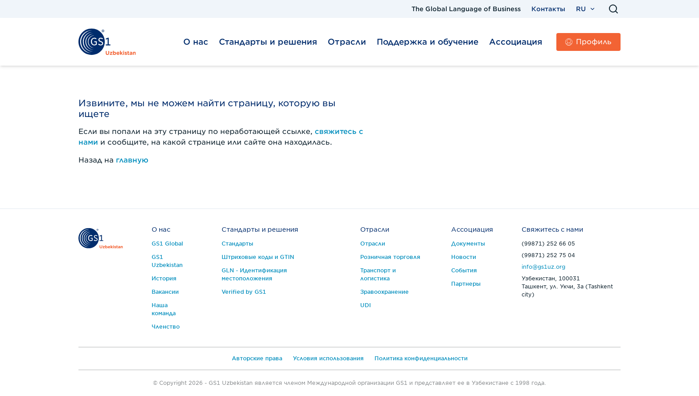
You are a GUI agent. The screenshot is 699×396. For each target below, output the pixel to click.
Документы (468, 243)
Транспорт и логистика (378, 274)
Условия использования (328, 358)
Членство (166, 326)
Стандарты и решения (268, 41)
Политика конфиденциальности (421, 358)
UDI (365, 305)
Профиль (588, 42)
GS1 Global (167, 243)
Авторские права (257, 358)
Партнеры (466, 283)
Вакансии (165, 291)
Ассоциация (515, 41)
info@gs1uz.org (543, 266)
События (464, 270)
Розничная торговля (390, 257)
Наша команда (164, 309)
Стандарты (237, 243)
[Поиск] (613, 9)
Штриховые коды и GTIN (258, 257)
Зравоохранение (384, 291)
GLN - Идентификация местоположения (254, 274)
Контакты (548, 9)
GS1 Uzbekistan (167, 261)
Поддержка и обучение (427, 41)
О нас (195, 41)
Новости (463, 257)
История (164, 278)
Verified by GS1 (244, 291)
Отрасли (347, 41)
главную (132, 160)
